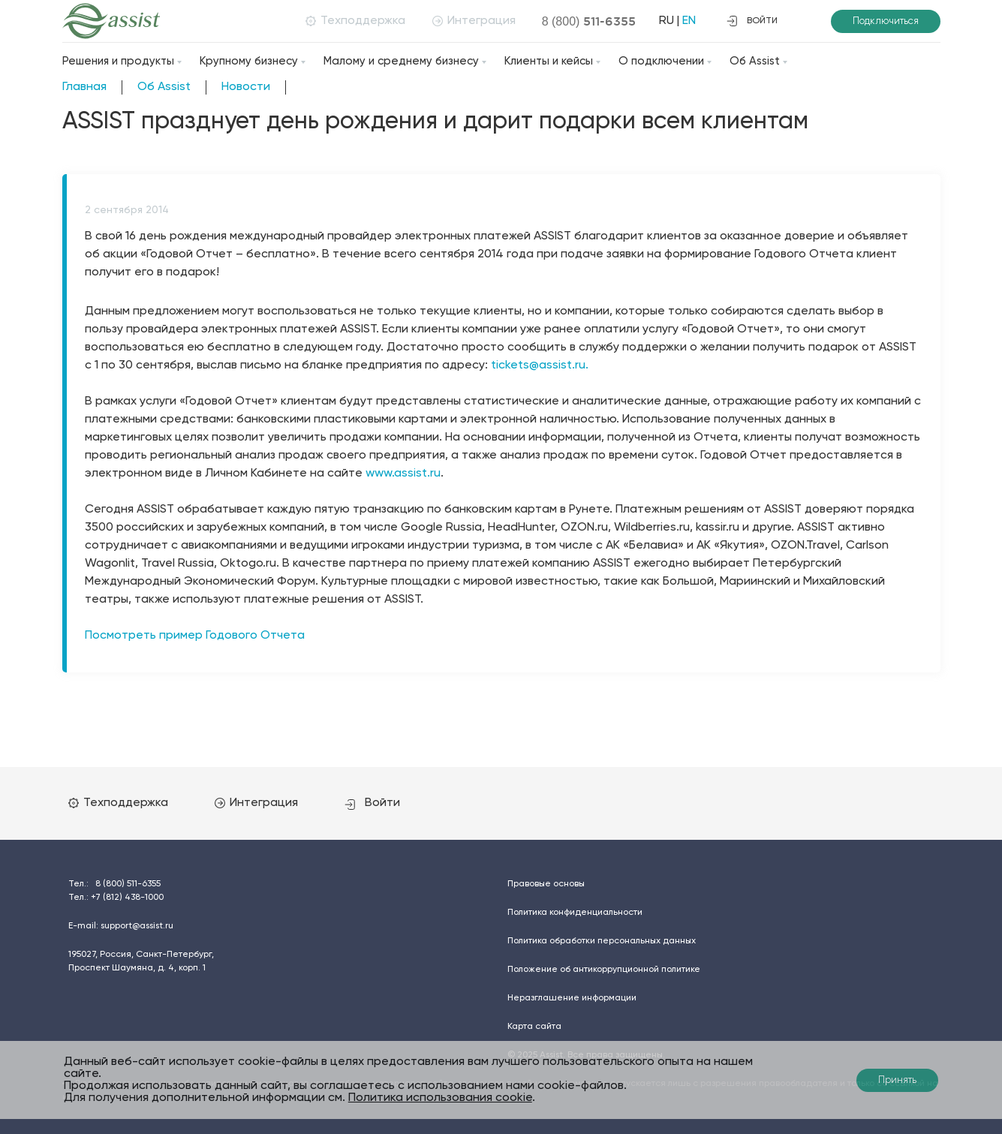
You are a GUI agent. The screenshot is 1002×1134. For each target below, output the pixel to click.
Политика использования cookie (440, 1098)
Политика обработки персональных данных (601, 941)
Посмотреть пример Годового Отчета (195, 636)
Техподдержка (355, 21)
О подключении (661, 61)
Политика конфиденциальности (574, 912)
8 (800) (589, 21)
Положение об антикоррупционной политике (603, 969)
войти (752, 21)
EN (689, 21)
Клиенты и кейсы (548, 61)
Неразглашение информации (571, 998)
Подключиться (886, 21)
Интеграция (474, 21)
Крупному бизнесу (249, 61)
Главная (84, 87)
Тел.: (114, 884)
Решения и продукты (118, 61)
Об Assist (755, 61)
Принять (897, 1080)
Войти (372, 803)
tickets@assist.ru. (539, 365)
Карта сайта (534, 1026)
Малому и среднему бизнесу (401, 61)
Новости (245, 87)
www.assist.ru (403, 474)
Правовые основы (546, 884)
